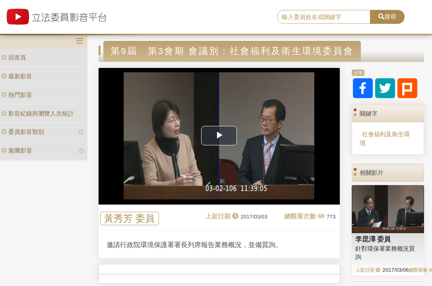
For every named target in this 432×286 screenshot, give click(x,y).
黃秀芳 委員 (129, 218)
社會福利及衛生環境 (385, 138)
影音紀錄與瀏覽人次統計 (37, 113)
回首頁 (13, 57)
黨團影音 (16, 150)
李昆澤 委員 (373, 239)
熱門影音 (16, 94)
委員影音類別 (22, 131)
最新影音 (16, 76)
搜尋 (387, 16)
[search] (323, 17)
